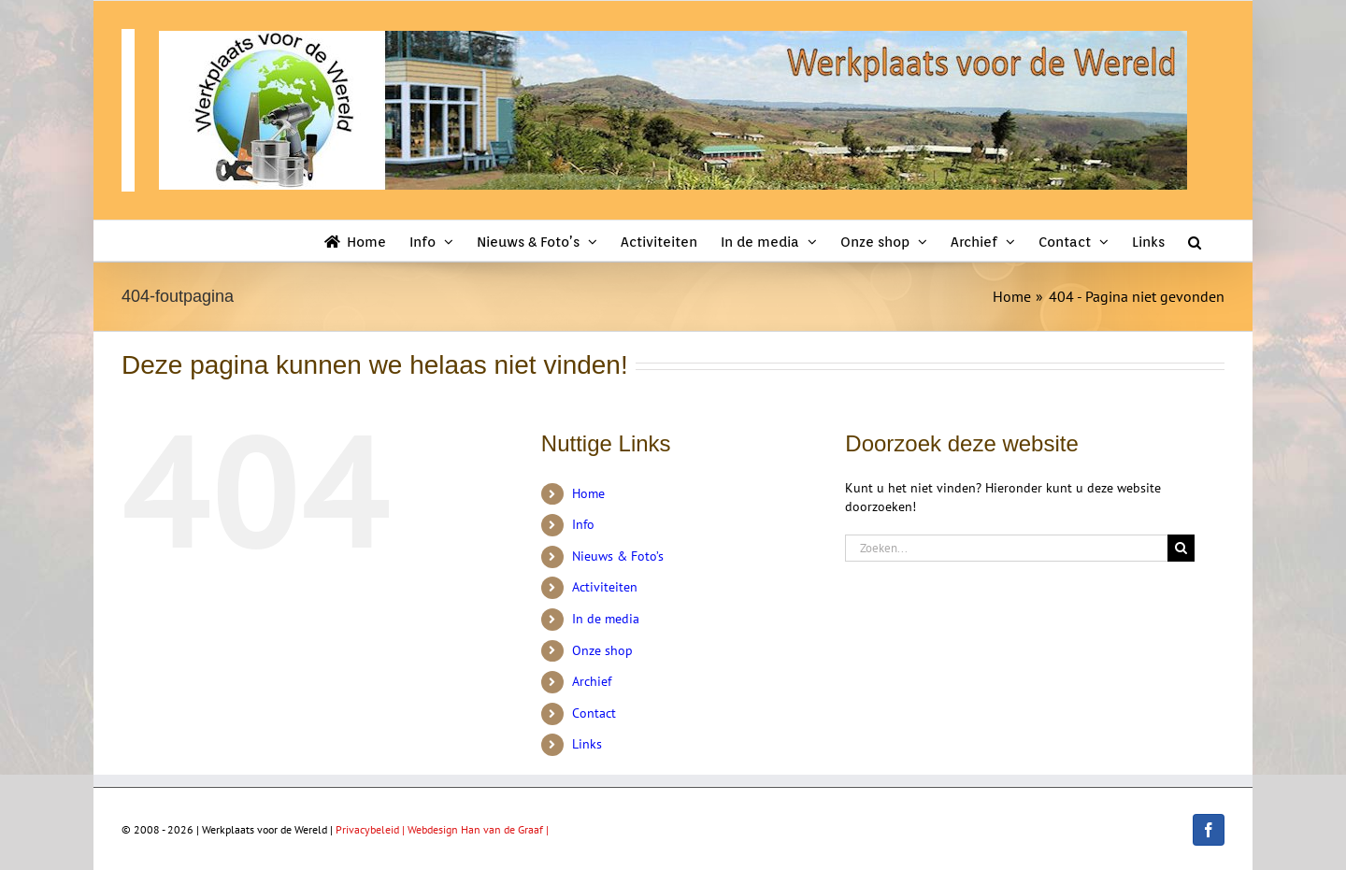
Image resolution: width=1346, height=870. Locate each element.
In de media (605, 618)
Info (583, 524)
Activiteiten (604, 586)
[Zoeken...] (1006, 548)
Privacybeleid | (372, 829)
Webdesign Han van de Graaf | (478, 829)
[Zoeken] (1181, 548)
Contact (594, 713)
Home (588, 493)
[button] (1194, 241)
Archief (591, 681)
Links (587, 743)
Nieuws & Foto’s (618, 556)
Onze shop (602, 650)
